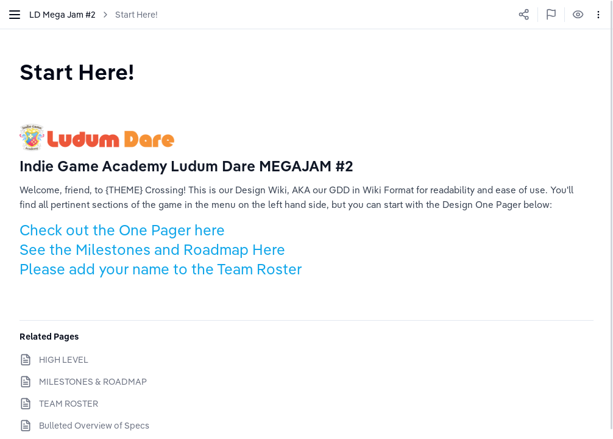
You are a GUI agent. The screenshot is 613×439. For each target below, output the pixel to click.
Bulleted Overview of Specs (94, 425)
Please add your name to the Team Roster (162, 269)
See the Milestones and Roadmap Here (152, 249)
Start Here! (136, 14)
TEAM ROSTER (68, 403)
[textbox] (77, 72)
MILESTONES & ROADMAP (93, 381)
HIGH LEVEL (63, 359)
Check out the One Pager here (122, 230)
